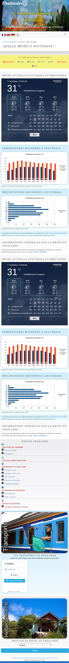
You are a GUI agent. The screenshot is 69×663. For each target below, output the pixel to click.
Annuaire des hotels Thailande (21, 658)
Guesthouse (8, 454)
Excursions (61, 62)
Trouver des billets (14, 580)
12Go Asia (14, 591)
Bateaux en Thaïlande (12, 480)
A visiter (30, 62)
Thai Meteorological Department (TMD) (53, 233)
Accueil (4, 42)
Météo (51, 62)
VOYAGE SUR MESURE (11, 503)
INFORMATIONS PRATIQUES (13, 490)
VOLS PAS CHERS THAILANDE (14, 460)
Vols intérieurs (9, 477)
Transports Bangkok (11, 484)
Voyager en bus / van (12, 473)
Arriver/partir (8, 62)
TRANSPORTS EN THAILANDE (14, 467)
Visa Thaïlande (9, 494)
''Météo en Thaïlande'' (39, 252)
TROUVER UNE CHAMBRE (12, 447)
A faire (41, 62)
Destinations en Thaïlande (17, 42)
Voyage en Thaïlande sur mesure (16, 507)
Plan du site (53, 658)
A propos (46, 658)
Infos (34, 66)
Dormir (20, 62)
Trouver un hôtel (10, 450)
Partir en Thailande (37, 658)
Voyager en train (10, 470)
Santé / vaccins (9, 497)
